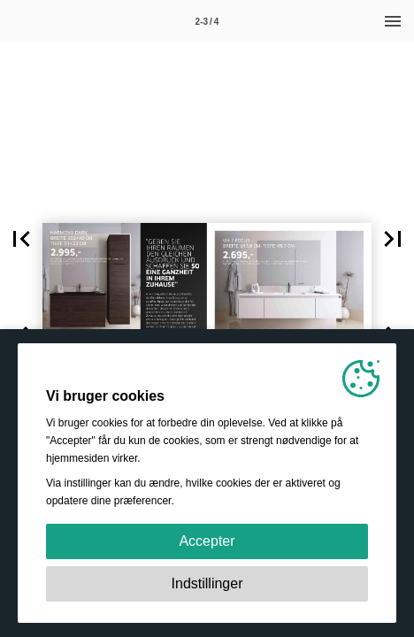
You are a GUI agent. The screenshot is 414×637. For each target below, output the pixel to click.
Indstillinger (207, 583)
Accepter (206, 541)
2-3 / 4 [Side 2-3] (207, 22)
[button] (21, 239)
